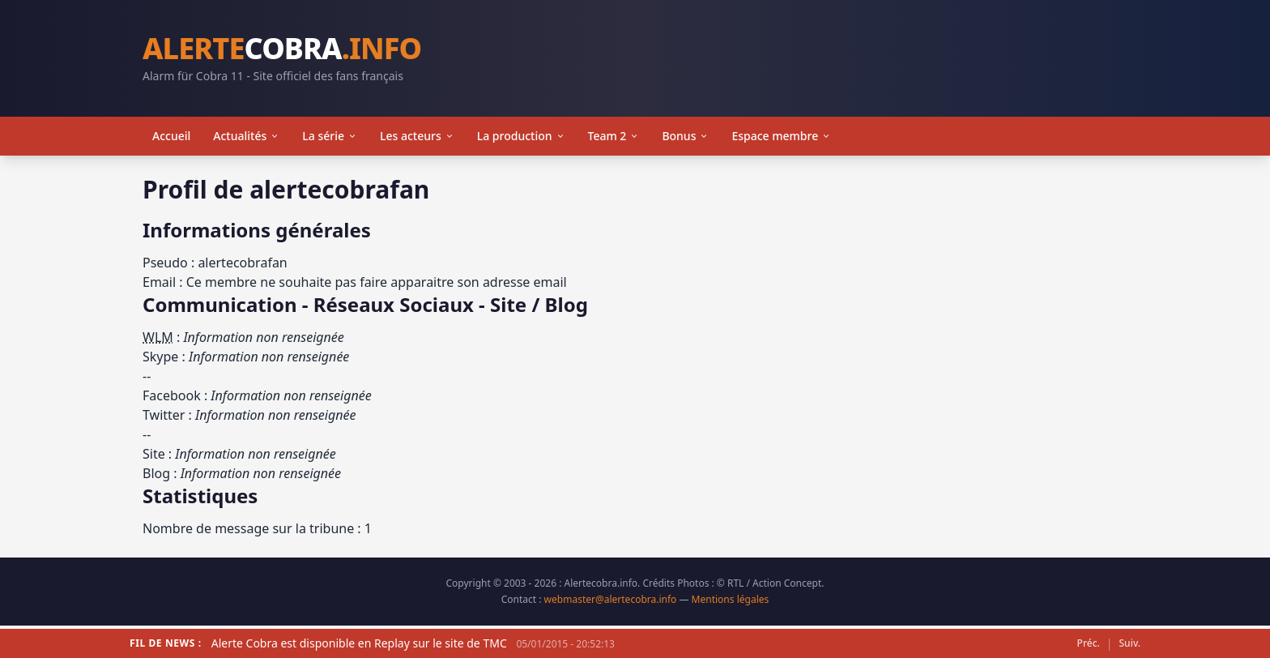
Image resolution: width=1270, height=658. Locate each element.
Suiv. (1129, 643)
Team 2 (614, 135)
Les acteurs (417, 135)
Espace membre (781, 135)
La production (521, 135)
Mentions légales (730, 599)
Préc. (1088, 643)
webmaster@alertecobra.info (610, 599)
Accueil (171, 135)
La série (329, 135)
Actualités (246, 135)
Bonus (685, 135)
